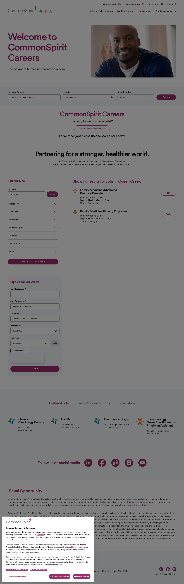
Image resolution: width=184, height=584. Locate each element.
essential (40, 548)
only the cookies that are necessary (75, 561)
